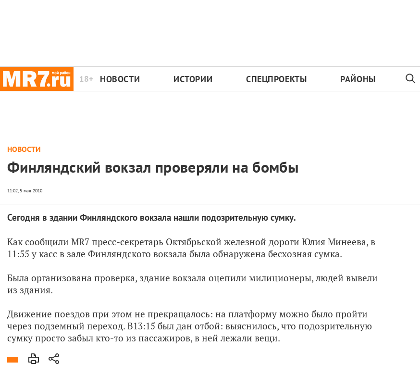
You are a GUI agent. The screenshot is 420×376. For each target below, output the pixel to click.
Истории (192, 79)
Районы (357, 79)
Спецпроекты (276, 79)
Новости (120, 79)
